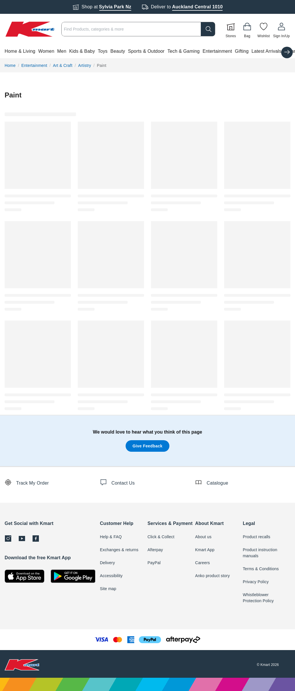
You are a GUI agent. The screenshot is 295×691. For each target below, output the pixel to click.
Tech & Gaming (183, 51)
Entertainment (217, 51)
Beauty (117, 51)
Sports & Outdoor (146, 51)
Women (46, 51)
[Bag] (247, 29)
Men (62, 51)
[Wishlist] (263, 29)
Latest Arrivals (266, 51)
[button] (147, 51)
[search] (208, 29)
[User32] (281, 29)
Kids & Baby (82, 51)
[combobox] (138, 29)
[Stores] (230, 29)
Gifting (242, 51)
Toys (103, 51)
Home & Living (20, 51)
